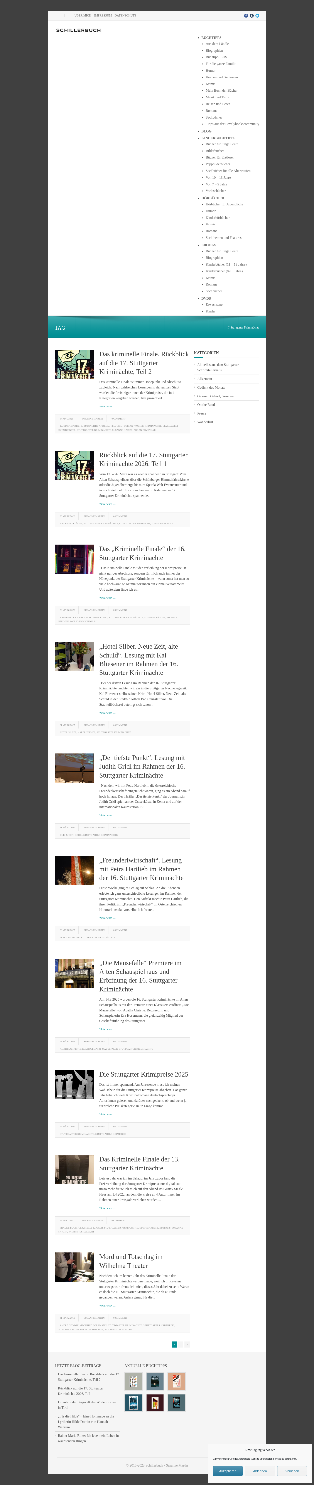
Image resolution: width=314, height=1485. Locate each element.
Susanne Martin (92, 418)
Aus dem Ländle (217, 44)
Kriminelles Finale (72, 617)
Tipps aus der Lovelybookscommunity (232, 124)
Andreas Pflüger (110, 426)
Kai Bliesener (87, 732)
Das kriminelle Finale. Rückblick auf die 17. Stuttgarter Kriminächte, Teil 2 (144, 362)
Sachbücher (214, 117)
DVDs (206, 298)
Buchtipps (211, 38)
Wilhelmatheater (91, 1329)
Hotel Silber (68, 732)
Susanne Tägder (154, 617)
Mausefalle (110, 1048)
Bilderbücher (215, 151)
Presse (201, 413)
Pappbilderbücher (218, 164)
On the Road (206, 404)
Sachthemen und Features (223, 238)
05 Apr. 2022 (66, 1220)
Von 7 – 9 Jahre (216, 184)
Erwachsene (214, 304)
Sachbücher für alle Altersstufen (228, 171)
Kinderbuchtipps (218, 138)
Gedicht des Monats (211, 387)
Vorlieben (292, 1471)
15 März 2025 (67, 1041)
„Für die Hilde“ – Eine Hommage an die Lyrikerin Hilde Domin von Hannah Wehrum (86, 1421)
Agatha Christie (70, 1048)
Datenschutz (125, 15)
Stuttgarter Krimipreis (134, 523)
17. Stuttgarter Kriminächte (79, 426)
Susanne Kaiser (122, 430)
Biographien (214, 50)
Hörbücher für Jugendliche (224, 204)
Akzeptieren (227, 1471)
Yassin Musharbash (81, 1231)
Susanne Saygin (68, 1329)
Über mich (82, 15)
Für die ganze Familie (221, 64)
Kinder (210, 311)
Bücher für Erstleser (220, 157)
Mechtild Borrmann (93, 1325)
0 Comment (118, 418)
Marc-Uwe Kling (97, 617)
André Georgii (69, 1325)
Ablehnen (260, 1471)
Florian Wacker (133, 426)
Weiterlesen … (107, 406)
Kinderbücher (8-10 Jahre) (224, 271)
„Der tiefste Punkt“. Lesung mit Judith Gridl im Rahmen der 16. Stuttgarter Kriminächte (142, 766)
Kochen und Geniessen (222, 77)
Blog (206, 131)
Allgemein (204, 379)
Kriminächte (153, 426)
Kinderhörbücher (218, 218)
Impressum (103, 15)
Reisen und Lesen (218, 104)
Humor (211, 70)
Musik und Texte (217, 97)
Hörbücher (212, 198)
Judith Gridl (74, 835)
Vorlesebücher (216, 191)
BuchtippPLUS (216, 57)
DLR (62, 835)
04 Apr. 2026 (66, 418)
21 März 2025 (67, 725)
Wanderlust (205, 422)
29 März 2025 (67, 610)
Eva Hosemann (91, 1048)
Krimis (210, 84)
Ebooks (208, 245)
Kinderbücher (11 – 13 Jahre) (226, 264)
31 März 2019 (67, 1318)
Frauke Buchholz (71, 1227)
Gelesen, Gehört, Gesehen (215, 396)
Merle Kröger (93, 1227)
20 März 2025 (67, 930)
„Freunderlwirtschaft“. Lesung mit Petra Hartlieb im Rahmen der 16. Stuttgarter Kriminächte (141, 869)
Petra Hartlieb (70, 937)
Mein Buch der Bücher (222, 90)
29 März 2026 (67, 516)
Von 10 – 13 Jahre (218, 177)
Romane (211, 110)
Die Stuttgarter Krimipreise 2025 (143, 1074)
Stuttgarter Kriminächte (94, 430)
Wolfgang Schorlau (83, 621)
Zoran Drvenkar (145, 430)
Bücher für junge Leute (222, 144)
